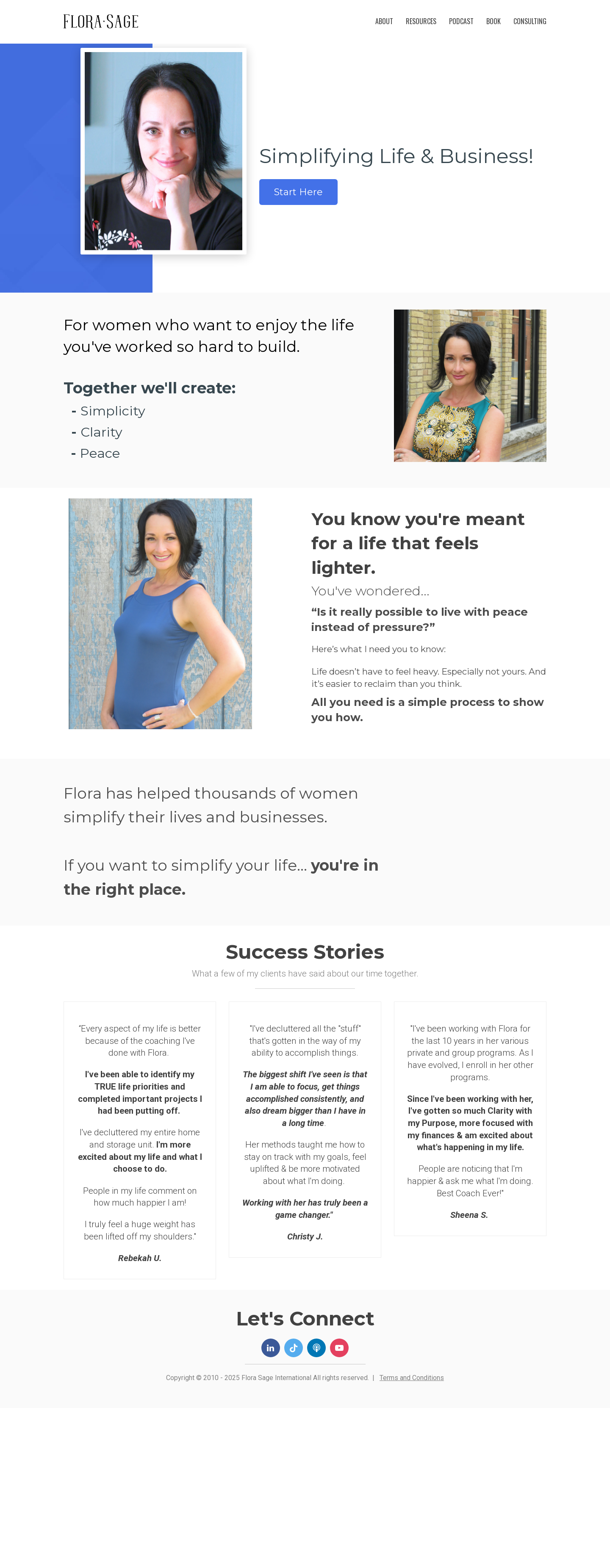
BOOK (493, 21)
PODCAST (461, 21)
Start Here (298, 192)
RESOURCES (421, 21)
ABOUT (384, 21)
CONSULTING (529, 21)
